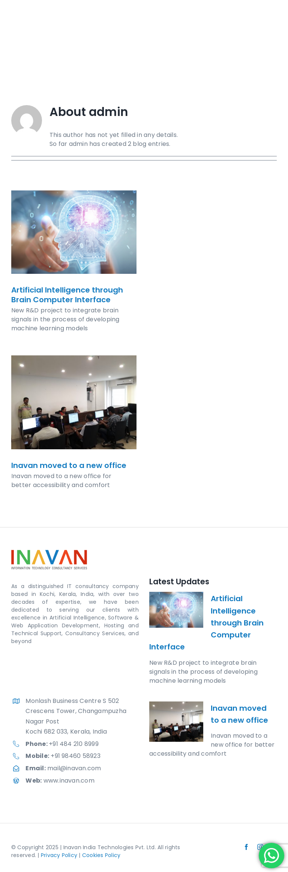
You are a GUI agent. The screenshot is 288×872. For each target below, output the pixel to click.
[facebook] (246, 847)
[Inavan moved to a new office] (73, 402)
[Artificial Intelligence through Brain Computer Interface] (73, 232)
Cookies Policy (101, 855)
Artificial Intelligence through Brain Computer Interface (67, 295)
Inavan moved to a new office (68, 465)
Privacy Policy (59, 855)
